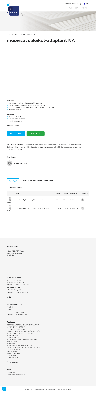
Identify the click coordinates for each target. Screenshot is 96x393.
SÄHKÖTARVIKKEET (13, 356)
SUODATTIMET (12, 351)
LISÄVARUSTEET (12, 358)
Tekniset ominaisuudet (32, 181)
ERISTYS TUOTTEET (13, 353)
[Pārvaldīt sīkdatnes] (4, 389)
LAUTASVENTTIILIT (13, 337)
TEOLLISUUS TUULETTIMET (16, 329)
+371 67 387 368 (15, 289)
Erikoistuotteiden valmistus (16, 375)
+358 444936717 (19, 313)
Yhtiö (85, 8)
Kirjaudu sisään (72, 4)
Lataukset (48, 181)
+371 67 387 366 (15, 281)
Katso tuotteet (16, 133)
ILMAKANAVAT (12, 343)
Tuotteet (74, 8)
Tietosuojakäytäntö (64, 389)
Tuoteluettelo (12, 362)
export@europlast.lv (21, 292)
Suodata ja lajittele (14, 187)
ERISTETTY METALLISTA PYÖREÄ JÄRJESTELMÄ (23, 347)
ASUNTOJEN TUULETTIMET (16, 327)
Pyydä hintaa (35, 133)
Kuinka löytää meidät (14, 278)
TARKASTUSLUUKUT (13, 349)
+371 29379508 (18, 291)
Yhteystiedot (11, 372)
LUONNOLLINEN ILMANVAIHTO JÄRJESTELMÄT (23, 331)
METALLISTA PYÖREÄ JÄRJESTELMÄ (19, 345)
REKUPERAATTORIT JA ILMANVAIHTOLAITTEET (23, 325)
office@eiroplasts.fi (21, 314)
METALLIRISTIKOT (13, 335)
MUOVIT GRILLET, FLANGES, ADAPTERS (22, 34)
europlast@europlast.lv (22, 284)
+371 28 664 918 (19, 282)
